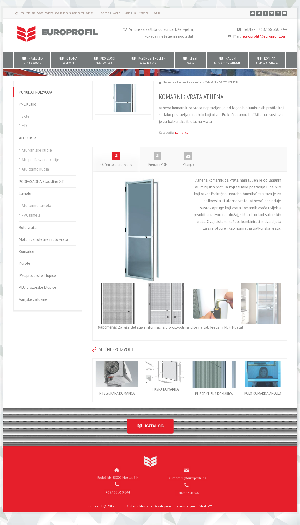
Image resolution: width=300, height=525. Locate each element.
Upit (127, 13)
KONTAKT (267, 60)
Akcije (116, 13)
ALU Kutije (28, 138)
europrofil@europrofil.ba (264, 36)
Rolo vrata (28, 227)
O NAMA (68, 60)
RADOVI (227, 60)
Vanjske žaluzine (33, 299)
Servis (105, 13)
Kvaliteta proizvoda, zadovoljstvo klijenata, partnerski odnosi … (58, 13)
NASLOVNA (32, 60)
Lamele (25, 193)
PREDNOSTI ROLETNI (148, 60)
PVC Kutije (27, 104)
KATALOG (151, 431)
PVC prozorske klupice (37, 275)
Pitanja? (188, 164)
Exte (25, 116)
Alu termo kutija (35, 169)
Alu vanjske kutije (37, 150)
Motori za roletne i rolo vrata (43, 239)
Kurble (24, 263)
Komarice (182, 132)
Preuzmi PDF (157, 164)
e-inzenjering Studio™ (195, 511)
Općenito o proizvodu (116, 164)
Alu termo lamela (36, 205)
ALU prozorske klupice (37, 287)
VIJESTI (190, 60)
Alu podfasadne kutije (40, 159)
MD (24, 125)
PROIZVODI (104, 60)
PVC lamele (31, 215)
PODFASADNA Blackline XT (41, 181)
